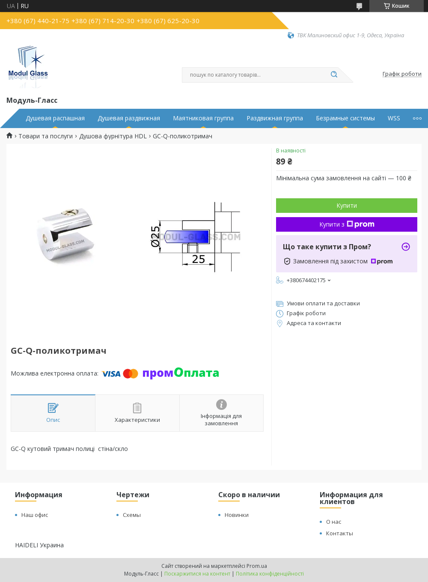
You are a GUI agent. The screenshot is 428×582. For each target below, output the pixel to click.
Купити (346, 205)
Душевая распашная (55, 118)
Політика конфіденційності (270, 573)
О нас (333, 521)
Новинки (237, 515)
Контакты (339, 533)
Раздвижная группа (275, 118)
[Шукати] (333, 75)
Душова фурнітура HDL (113, 136)
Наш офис (34, 515)
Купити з (346, 224)
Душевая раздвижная (129, 118)
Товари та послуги (45, 136)
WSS (394, 118)
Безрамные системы (345, 118)
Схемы (132, 515)
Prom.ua (257, 566)
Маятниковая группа (203, 118)
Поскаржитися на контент (197, 573)
